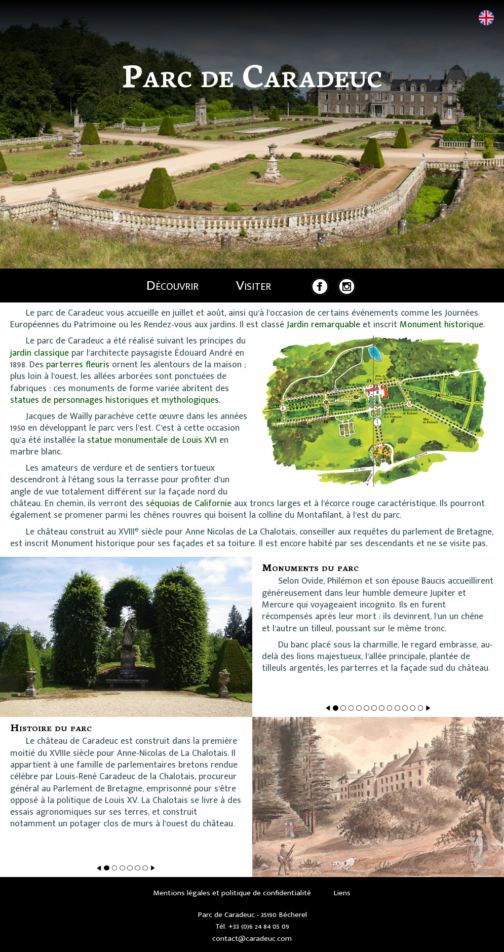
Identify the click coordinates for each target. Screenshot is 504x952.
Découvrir (172, 285)
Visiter (253, 285)
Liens (342, 893)
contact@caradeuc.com (252, 938)
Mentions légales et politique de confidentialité (232, 893)
